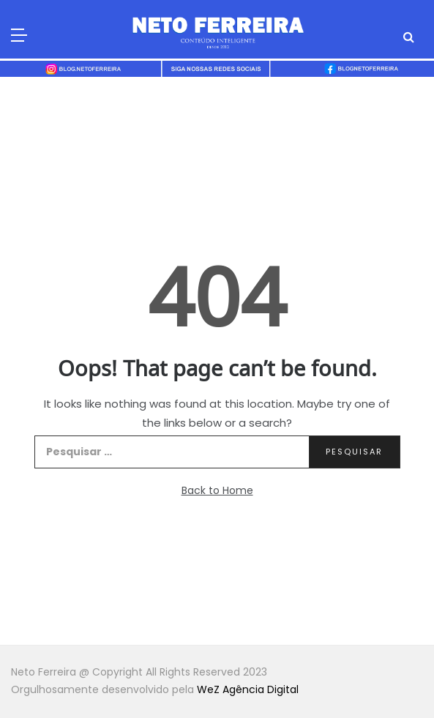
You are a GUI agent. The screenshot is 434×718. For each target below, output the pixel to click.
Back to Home (217, 490)
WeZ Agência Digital (248, 689)
